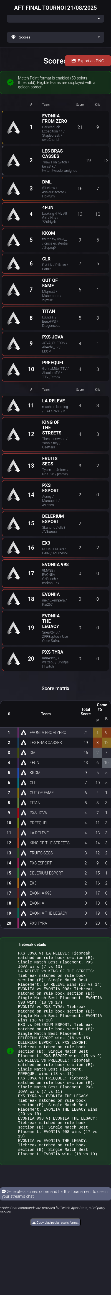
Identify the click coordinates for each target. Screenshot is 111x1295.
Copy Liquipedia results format (55, 1261)
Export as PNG (88, 61)
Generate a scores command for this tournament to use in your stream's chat (54, 1232)
